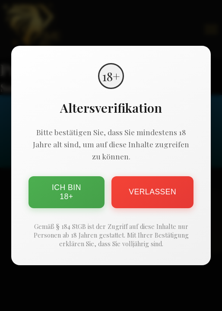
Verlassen (152, 191)
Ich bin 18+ (66, 192)
